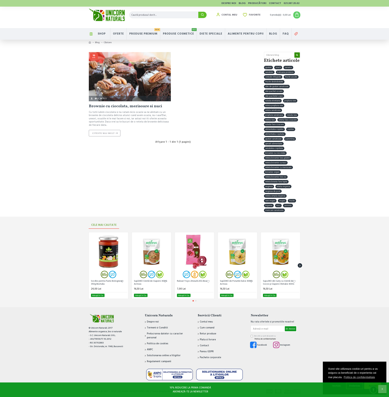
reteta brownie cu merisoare (278, 167)
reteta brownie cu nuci (275, 162)
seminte (288, 205)
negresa (269, 186)
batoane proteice (285, 72)
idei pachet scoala (273, 91)
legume (268, 205)
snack (278, 67)
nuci (278, 205)
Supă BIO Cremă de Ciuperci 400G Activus (150, 282)
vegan (282, 200)
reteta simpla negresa (275, 195)
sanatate (269, 72)
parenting (290, 138)
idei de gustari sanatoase (276, 86)
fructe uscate (291, 76)
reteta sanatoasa (273, 110)
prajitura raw (290, 100)
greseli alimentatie (273, 143)
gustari (268, 67)
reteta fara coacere (288, 119)
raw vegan (270, 200)
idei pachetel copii (274, 96)
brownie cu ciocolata (275, 153)
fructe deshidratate (274, 81)
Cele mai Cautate (104, 225)
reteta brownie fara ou (275, 176)
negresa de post (272, 191)
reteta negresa (283, 186)
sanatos (288, 67)
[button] (300, 265)
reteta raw (270, 119)
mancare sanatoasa (274, 210)
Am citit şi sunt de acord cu (263, 337)
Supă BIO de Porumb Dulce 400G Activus (236, 282)
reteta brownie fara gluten (277, 157)
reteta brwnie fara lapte (276, 181)
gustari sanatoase (273, 138)
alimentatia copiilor (274, 129)
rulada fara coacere (274, 124)
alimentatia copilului (274, 134)
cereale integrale (273, 76)
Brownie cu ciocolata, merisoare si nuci (125, 106)
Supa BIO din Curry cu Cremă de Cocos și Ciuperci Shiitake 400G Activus (278, 282)
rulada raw (292, 115)
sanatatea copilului (274, 148)
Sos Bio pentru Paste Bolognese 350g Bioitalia (107, 282)
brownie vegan (272, 172)
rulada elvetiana (272, 100)
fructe (292, 200)
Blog (97, 42)
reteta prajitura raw (274, 105)
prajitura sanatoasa (274, 115)
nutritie (290, 129)
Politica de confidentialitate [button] (359, 377)
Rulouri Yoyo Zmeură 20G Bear (192, 280)
